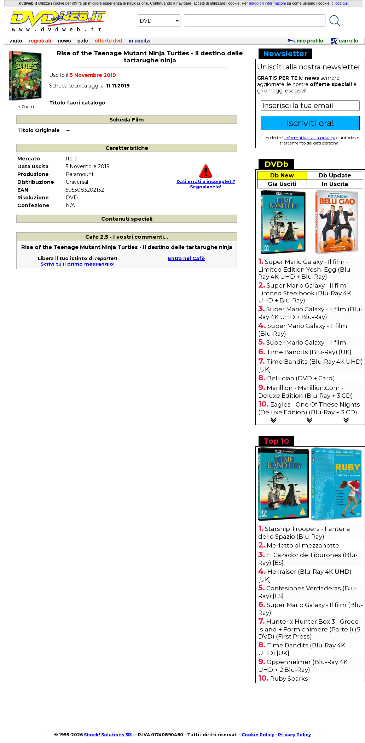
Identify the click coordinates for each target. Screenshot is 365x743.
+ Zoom (26, 104)
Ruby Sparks (289, 678)
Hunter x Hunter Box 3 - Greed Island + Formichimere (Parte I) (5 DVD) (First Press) (309, 629)
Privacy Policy (294, 734)
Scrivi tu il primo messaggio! (78, 264)
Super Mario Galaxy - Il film (306, 342)
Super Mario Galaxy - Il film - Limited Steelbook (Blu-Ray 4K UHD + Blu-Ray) (304, 293)
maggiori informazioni (267, 3)
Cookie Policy (258, 734)
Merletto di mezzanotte (303, 545)
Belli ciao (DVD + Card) (301, 378)
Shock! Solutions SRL (109, 734)
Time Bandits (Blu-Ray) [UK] (309, 352)
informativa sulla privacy (309, 137)
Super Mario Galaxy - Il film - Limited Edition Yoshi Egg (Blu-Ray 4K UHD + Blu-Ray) (305, 269)
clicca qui (340, 3)
